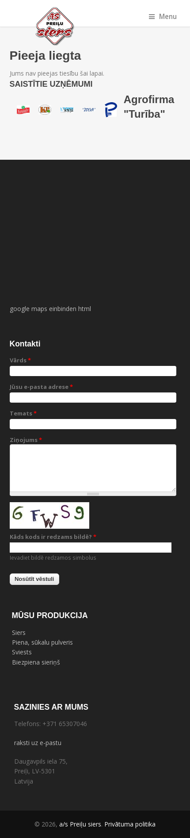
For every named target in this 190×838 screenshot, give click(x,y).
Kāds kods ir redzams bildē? (53, 537)
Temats (23, 413)
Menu (163, 16)
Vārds (20, 360)
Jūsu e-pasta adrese (41, 387)
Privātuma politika (130, 824)
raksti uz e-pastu (37, 742)
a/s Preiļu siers (80, 824)
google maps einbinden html (50, 308)
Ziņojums (26, 440)
